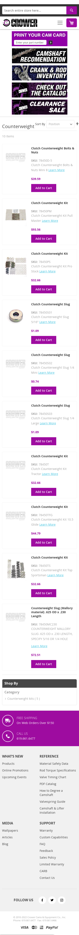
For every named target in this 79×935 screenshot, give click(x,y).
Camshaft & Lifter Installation (52, 810)
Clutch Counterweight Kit (49, 203)
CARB (43, 871)
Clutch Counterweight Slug (50, 304)
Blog (5, 844)
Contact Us (47, 878)
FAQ (42, 844)
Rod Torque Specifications (58, 770)
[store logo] (20, 23)
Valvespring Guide (52, 802)
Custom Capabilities (54, 837)
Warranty (46, 830)
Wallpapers (10, 830)
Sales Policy (48, 857)
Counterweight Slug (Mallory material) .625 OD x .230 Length (52, 612)
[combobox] (39, 10)
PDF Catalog (48, 784)
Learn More (56, 170)
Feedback (46, 851)
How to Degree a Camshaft (51, 793)
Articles (7, 837)
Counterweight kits (20, 699)
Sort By (40, 124)
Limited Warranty (52, 864)
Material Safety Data (54, 764)
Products (8, 764)
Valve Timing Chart (53, 777)
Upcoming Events (14, 777)
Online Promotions (15, 770)
